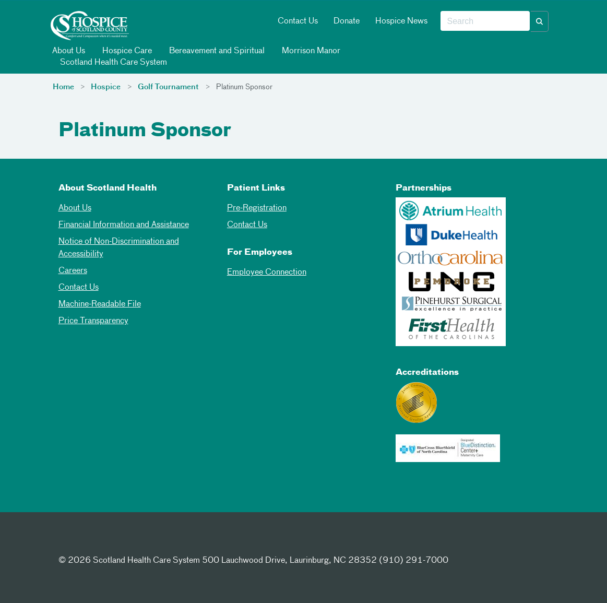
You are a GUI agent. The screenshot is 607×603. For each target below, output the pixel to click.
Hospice (106, 87)
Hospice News (401, 21)
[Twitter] (94, 541)
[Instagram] (120, 541)
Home (63, 87)
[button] (540, 21)
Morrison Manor (310, 50)
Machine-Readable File (99, 304)
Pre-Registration (257, 208)
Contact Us (298, 21)
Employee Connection (266, 272)
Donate (347, 21)
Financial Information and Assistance (123, 225)
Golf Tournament (168, 87)
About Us (68, 50)
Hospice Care (126, 50)
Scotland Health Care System (112, 62)
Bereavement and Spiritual (216, 50)
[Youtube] (145, 541)
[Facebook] (68, 541)
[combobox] (485, 21)
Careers (72, 271)
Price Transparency (93, 321)
